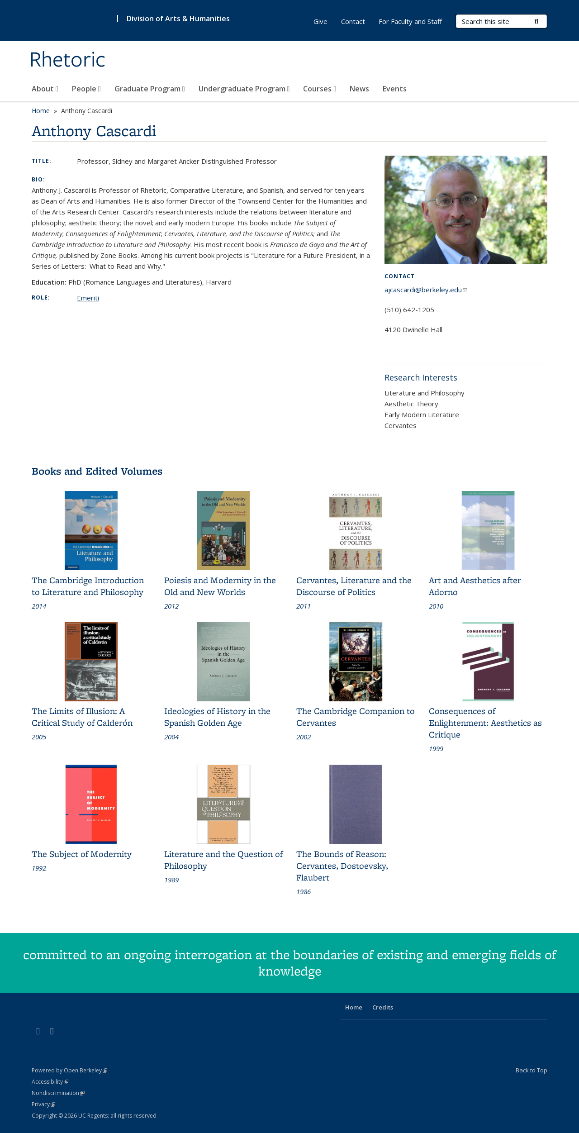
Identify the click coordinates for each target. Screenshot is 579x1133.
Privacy (43, 1104)
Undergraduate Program (244, 89)
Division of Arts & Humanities (178, 19)
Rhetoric (67, 60)
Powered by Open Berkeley (69, 1070)
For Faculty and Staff (410, 21)
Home (41, 110)
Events (395, 89)
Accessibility (50, 1081)
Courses (319, 89)
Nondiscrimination (58, 1093)
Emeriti (88, 297)
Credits (382, 1007)
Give (320, 21)
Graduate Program (149, 89)
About (45, 89)
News (359, 89)
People (86, 89)
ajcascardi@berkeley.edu (425, 289)
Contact (353, 21)
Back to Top (531, 1070)
